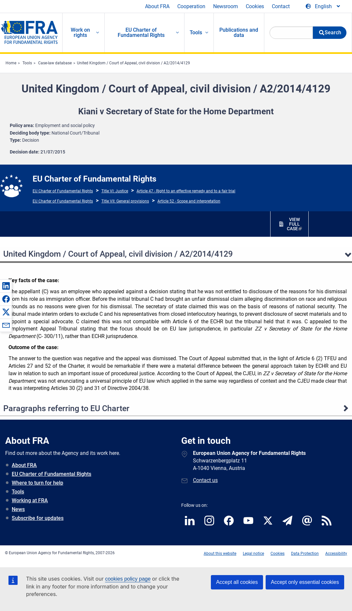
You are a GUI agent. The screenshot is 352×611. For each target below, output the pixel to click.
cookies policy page (128, 579)
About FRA (157, 6)
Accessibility (336, 553)
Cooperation (191, 6)
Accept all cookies (237, 582)
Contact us (205, 480)
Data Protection (305, 553)
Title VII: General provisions (125, 201)
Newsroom (225, 6)
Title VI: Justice (114, 191)
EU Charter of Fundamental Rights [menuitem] (141, 32)
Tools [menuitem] (196, 32)
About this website (220, 553)
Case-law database (55, 63)
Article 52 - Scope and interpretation (188, 201)
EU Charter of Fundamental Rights (63, 191)
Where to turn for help (37, 483)
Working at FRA (30, 500)
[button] (6, 285)
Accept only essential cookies (305, 582)
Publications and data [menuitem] (238, 32)
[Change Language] (323, 6)
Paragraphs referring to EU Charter (66, 408)
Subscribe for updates (38, 518)
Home (11, 63)
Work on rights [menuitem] (80, 32)
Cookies (255, 6)
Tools (27, 63)
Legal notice (253, 553)
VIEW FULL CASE (293, 224)
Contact (281, 6)
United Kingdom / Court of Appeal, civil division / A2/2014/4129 (133, 63)
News (18, 509)
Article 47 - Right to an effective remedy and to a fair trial (186, 191)
